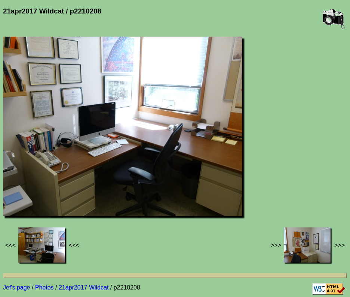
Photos (44, 287)
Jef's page (16, 287)
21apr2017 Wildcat (83, 287)
